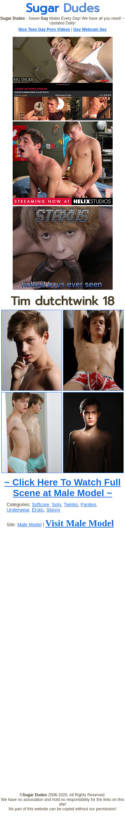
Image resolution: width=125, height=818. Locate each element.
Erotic (38, 510)
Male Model (29, 524)
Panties (88, 504)
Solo (56, 504)
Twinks (71, 504)
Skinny (53, 510)
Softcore (40, 504)
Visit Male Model (79, 523)
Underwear (18, 510)
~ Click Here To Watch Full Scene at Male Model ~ (62, 487)
